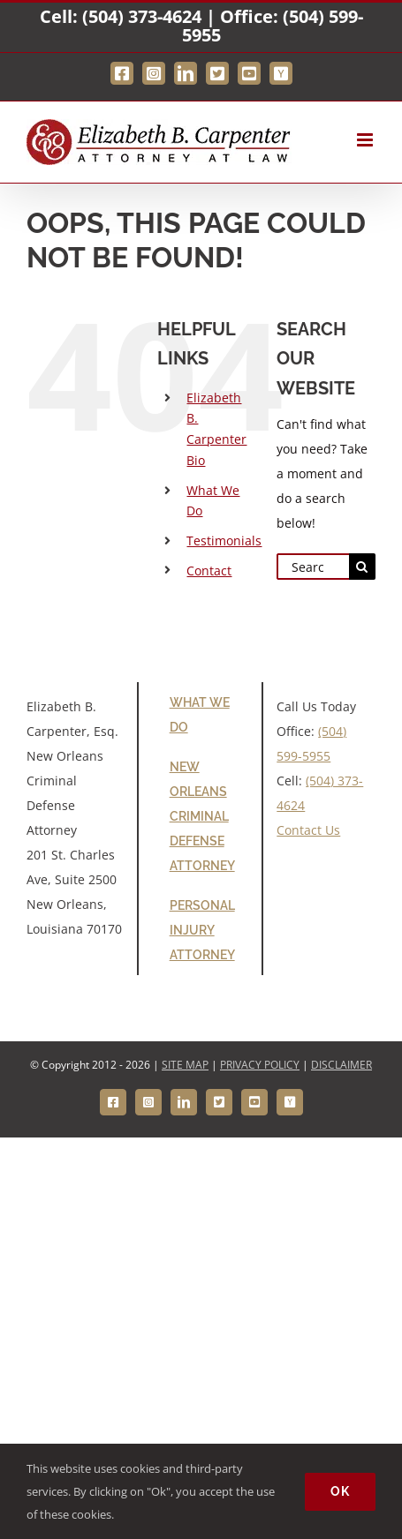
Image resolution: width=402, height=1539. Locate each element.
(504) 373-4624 (141, 16)
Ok (340, 1491)
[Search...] (313, 566)
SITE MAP (185, 1064)
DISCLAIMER (341, 1064)
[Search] (362, 566)
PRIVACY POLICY (260, 1064)
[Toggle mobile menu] (366, 140)
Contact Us (308, 830)
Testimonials (224, 540)
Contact (208, 570)
